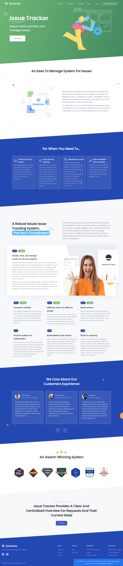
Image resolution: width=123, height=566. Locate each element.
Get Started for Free (110, 3)
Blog (73, 549)
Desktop (88, 552)
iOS (94, 549)
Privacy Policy (112, 555)
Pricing (89, 3)
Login (97, 3)
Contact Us (61, 549)
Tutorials (60, 555)
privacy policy (103, 563)
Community (75, 552)
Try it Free (17, 38)
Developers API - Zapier (115, 549)
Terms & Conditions (114, 552)
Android (98, 549)
